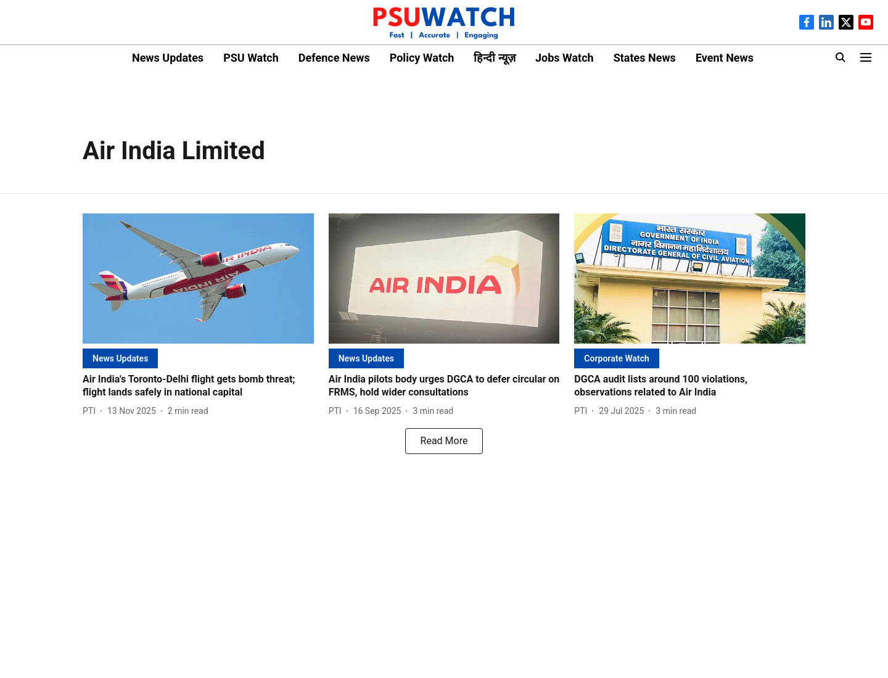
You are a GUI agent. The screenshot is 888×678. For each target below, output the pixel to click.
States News (645, 57)
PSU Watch (251, 57)
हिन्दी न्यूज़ (494, 57)
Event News (725, 57)
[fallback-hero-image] (198, 278)
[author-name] (92, 411)
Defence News (334, 57)
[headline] (198, 386)
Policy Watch (422, 57)
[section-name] (120, 358)
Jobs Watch (564, 57)
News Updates (168, 57)
